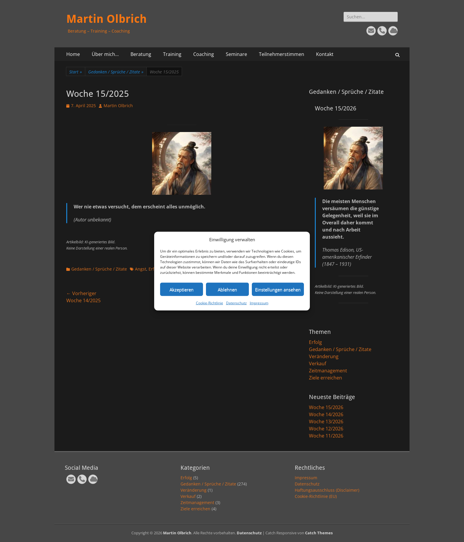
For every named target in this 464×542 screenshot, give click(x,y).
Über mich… (105, 54)
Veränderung (324, 356)
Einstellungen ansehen (278, 289)
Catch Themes (319, 532)
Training (172, 54)
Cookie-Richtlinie (209, 302)
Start (75, 72)
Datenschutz (236, 302)
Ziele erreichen (325, 377)
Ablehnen (227, 289)
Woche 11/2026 (326, 435)
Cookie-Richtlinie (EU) (316, 496)
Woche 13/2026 (326, 421)
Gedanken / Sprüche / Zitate (116, 72)
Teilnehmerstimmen (281, 54)
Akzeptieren (182, 289)
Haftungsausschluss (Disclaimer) (327, 490)
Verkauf (317, 363)
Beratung (140, 54)
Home (73, 54)
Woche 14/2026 (326, 414)
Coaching (203, 54)
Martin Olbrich (106, 18)
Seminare (236, 54)
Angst (140, 269)
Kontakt (325, 54)
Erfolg (315, 342)
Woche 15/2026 (326, 407)
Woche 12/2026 (326, 428)
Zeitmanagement (328, 370)
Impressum (259, 302)
